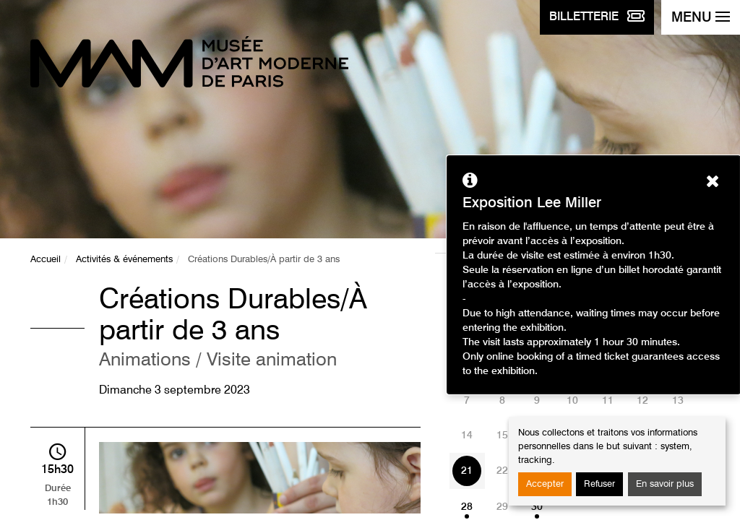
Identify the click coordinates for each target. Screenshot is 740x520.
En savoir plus (665, 484)
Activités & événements (124, 259)
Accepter (545, 484)
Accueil (45, 259)
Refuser (599, 484)
